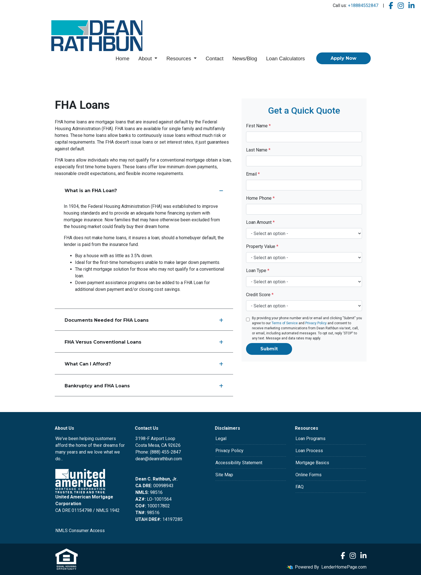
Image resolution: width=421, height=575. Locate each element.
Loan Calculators (285, 58)
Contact (214, 58)
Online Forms (308, 474)
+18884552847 (363, 5)
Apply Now (343, 58)
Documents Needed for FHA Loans (144, 320)
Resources (179, 58)
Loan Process (309, 450)
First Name (258, 125)
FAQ (299, 486)
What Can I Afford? (144, 364)
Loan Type (257, 270)
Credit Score (260, 294)
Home (122, 58)
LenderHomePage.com (344, 567)
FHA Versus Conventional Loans (144, 342)
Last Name (258, 150)
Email (253, 174)
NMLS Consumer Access (80, 530)
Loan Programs (310, 438)
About (145, 58)
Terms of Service (285, 323)
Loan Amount (260, 222)
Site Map (224, 474)
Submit (269, 348)
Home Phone (260, 198)
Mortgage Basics (312, 462)
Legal (220, 438)
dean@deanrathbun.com (158, 458)
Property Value (262, 246)
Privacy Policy (316, 323)
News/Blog (245, 58)
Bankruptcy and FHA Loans (144, 385)
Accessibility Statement (238, 462)
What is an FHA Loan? (144, 190)
